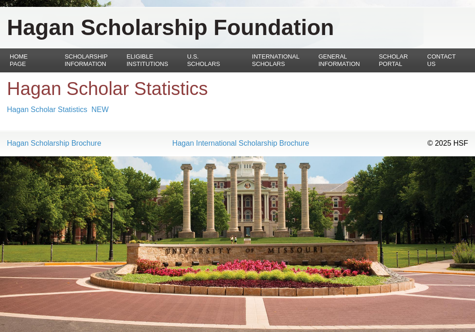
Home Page (19, 60)
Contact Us (441, 60)
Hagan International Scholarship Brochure (240, 143)
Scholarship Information (86, 60)
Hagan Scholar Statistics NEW (58, 109)
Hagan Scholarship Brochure (54, 143)
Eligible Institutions (147, 60)
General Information (339, 60)
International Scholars (275, 60)
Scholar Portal (393, 60)
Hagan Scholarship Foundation (170, 27)
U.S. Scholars (203, 60)
